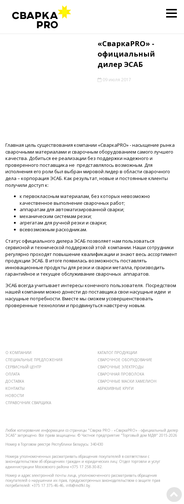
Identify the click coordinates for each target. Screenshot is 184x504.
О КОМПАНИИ (18, 352)
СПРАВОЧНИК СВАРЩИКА (28, 402)
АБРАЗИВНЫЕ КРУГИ (116, 388)
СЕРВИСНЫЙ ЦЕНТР (23, 366)
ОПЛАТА (12, 374)
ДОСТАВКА (14, 381)
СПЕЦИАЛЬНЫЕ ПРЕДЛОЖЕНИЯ (34, 359)
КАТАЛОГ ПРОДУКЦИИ (117, 352)
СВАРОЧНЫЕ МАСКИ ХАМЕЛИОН (127, 381)
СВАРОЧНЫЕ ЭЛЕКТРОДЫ (121, 366)
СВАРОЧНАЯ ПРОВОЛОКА (121, 374)
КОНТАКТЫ (15, 388)
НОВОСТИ (14, 395)
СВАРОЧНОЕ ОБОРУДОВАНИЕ (125, 359)
